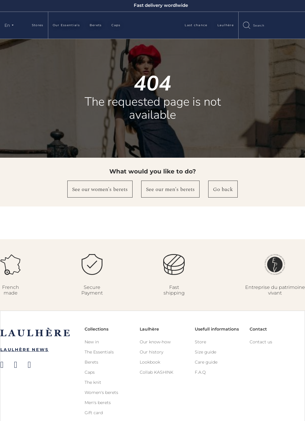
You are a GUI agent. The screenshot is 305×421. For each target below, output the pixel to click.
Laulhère (225, 25)
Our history (151, 352)
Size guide (205, 352)
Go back (223, 189)
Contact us (261, 342)
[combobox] (264, 25)
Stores (37, 25)
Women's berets (101, 392)
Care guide (206, 362)
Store (200, 342)
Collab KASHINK (156, 372)
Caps (115, 25)
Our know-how (155, 342)
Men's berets (98, 402)
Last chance (196, 25)
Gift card (94, 412)
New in (92, 342)
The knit (93, 382)
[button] (9, 25)
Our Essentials (66, 25)
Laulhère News (24, 349)
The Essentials (99, 352)
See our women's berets (100, 189)
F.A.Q (200, 372)
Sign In (285, 24)
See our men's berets (170, 189)
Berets (96, 25)
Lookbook (150, 362)
